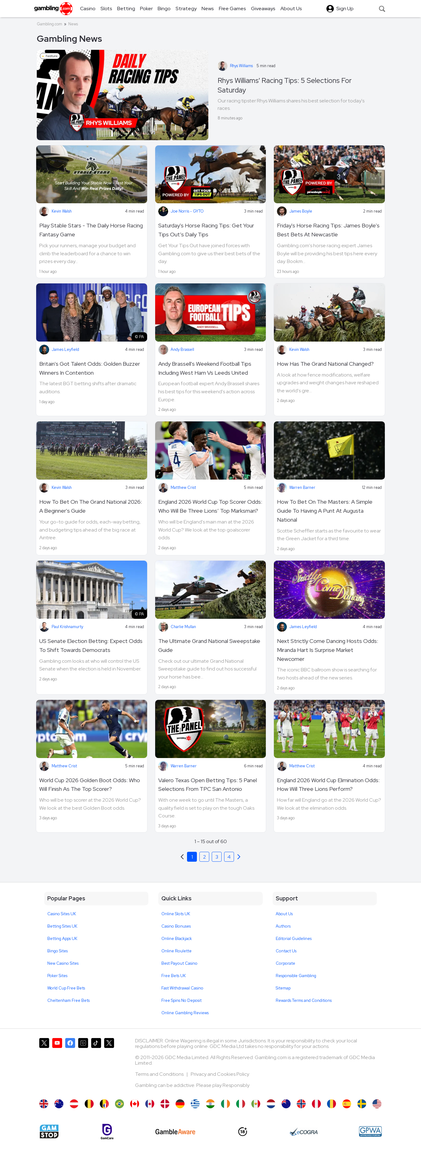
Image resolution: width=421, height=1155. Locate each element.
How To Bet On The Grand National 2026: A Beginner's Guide (90, 506)
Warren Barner (302, 487)
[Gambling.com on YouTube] (57, 1065)
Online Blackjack (176, 938)
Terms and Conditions (160, 1074)
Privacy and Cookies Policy (220, 1074)
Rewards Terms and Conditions (304, 1000)
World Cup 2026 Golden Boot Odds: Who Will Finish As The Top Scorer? (89, 785)
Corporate (285, 963)
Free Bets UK (173, 975)
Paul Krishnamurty (67, 626)
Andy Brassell (182, 349)
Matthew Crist (183, 487)
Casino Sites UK (61, 913)
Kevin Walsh (62, 211)
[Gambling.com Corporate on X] (109, 1065)
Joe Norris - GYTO (187, 211)
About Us (284, 913)
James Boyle (300, 211)
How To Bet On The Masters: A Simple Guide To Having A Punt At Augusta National (324, 510)
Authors (283, 926)
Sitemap (283, 988)
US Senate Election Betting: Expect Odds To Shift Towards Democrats (90, 645)
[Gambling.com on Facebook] (70, 1065)
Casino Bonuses (176, 926)
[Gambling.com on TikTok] (96, 1065)
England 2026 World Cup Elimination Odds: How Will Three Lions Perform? (328, 785)
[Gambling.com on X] (44, 1065)
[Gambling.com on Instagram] (83, 1065)
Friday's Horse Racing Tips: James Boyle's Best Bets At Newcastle (328, 230)
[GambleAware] (175, 1131)
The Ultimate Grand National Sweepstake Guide (209, 645)
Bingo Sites (57, 951)
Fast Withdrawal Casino (182, 988)
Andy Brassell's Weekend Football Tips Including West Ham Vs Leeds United (204, 368)
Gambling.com (49, 24)
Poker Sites (57, 975)
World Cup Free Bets (66, 988)
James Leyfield (65, 349)
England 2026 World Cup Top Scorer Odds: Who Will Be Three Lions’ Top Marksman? (210, 506)
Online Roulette (176, 951)
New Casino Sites (63, 963)
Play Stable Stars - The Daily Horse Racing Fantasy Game (91, 230)
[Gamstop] (49, 1131)
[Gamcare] (107, 1132)
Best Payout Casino (179, 963)
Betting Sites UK (62, 926)
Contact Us (286, 951)
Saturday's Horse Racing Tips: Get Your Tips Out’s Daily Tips (206, 230)
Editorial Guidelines (294, 938)
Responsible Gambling (296, 975)
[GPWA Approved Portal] (370, 1131)
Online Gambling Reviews (185, 1012)
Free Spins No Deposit (181, 1000)
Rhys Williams (241, 65)
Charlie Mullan (183, 626)
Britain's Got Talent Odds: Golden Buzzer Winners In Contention (89, 368)
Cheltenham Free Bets (68, 1000)
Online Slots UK (175, 913)
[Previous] (238, 856)
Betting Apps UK (62, 938)
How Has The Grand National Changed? (325, 363)
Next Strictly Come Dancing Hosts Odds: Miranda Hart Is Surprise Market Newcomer (327, 649)
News (73, 24)
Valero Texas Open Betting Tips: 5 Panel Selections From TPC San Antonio (207, 785)
